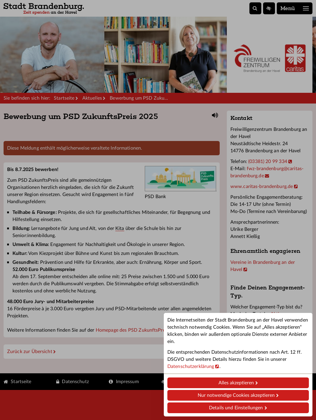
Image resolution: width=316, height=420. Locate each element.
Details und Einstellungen (236, 407)
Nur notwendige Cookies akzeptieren (236, 395)
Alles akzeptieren (236, 382)
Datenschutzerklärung (190, 366)
